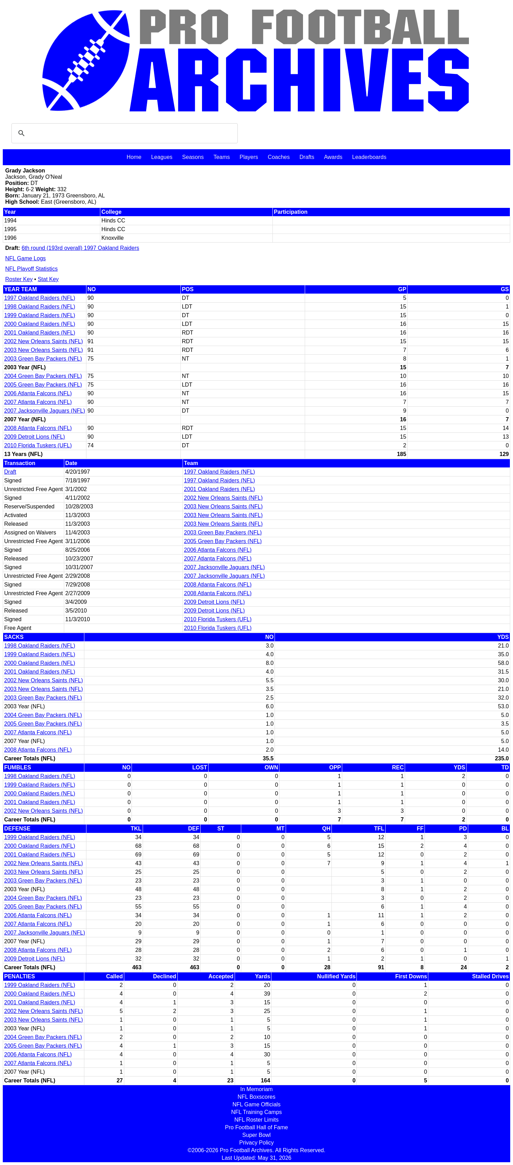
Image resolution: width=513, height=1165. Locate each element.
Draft (10, 472)
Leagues (161, 157)
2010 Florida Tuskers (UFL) (38, 445)
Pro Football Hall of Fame (256, 1127)
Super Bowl (256, 1135)
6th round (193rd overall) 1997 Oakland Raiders (80, 248)
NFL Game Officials (257, 1104)
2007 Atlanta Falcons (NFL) (38, 402)
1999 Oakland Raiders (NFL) (39, 315)
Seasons (193, 157)
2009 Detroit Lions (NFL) (34, 437)
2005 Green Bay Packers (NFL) (43, 385)
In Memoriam (256, 1089)
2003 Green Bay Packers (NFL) (43, 359)
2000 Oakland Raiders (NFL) (39, 324)
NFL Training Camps (256, 1112)
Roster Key (19, 279)
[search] (123, 133)
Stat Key (48, 279)
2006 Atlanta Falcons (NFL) (38, 393)
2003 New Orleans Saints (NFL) (43, 350)
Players (248, 157)
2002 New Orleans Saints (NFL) (43, 341)
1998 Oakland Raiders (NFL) (39, 307)
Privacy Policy (256, 1143)
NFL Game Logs (25, 258)
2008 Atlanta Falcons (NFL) (38, 428)
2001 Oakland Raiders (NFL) (39, 333)
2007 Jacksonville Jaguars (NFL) (44, 411)
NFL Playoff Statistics (31, 269)
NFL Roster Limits (256, 1120)
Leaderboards (369, 157)
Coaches (279, 157)
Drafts (307, 157)
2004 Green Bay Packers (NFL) (43, 376)
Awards (333, 157)
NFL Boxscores (257, 1097)
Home (134, 157)
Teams (221, 157)
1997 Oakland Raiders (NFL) (39, 298)
